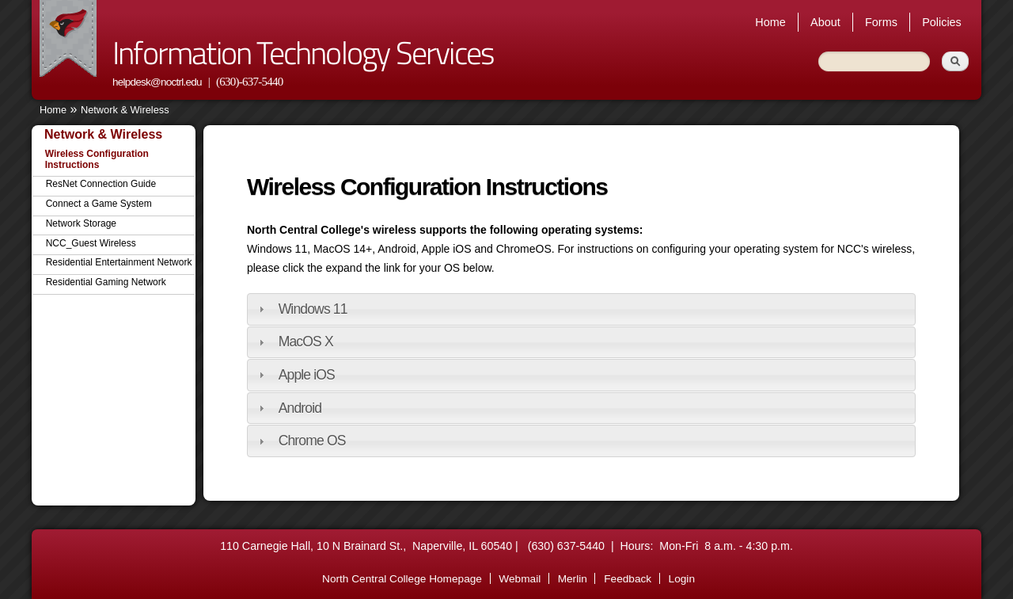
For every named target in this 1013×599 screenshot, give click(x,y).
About (825, 22)
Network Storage (81, 223)
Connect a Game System (99, 203)
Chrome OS (312, 440)
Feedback (627, 579)
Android (300, 408)
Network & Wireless (125, 110)
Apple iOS (307, 375)
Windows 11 (313, 309)
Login (682, 579)
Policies (942, 22)
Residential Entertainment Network (119, 262)
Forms (881, 22)
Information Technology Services (303, 52)
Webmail (520, 579)
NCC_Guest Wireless (91, 243)
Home (770, 22)
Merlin (572, 579)
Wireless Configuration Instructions (97, 159)
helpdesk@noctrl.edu (157, 82)
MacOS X (306, 341)
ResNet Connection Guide (101, 183)
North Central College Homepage (402, 579)
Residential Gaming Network (106, 282)
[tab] (581, 309)
